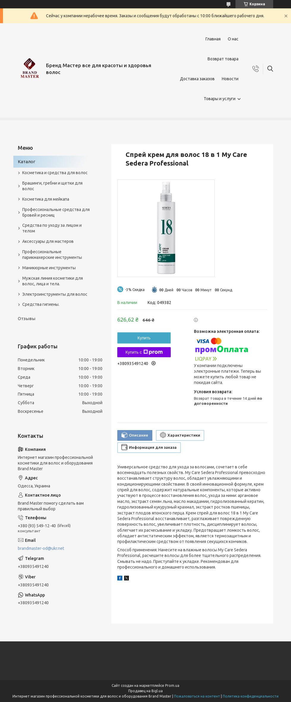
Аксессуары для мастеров (48, 241)
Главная (213, 39)
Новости (230, 78)
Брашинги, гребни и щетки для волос (52, 186)
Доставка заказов (197, 78)
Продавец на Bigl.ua (145, 691)
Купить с (143, 352)
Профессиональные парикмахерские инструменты (52, 254)
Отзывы (26, 318)
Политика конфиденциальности (251, 696)
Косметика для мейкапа (45, 199)
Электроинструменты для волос (54, 294)
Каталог (26, 161)
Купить (144, 338)
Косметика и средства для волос (55, 172)
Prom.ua (172, 685)
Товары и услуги (219, 98)
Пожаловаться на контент (197, 696)
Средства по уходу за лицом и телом (52, 228)
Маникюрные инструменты (49, 267)
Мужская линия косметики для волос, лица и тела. (52, 281)
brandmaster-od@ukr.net (41, 548)
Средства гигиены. (40, 304)
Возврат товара (223, 58)
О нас (233, 39)
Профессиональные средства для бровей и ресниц (56, 212)
